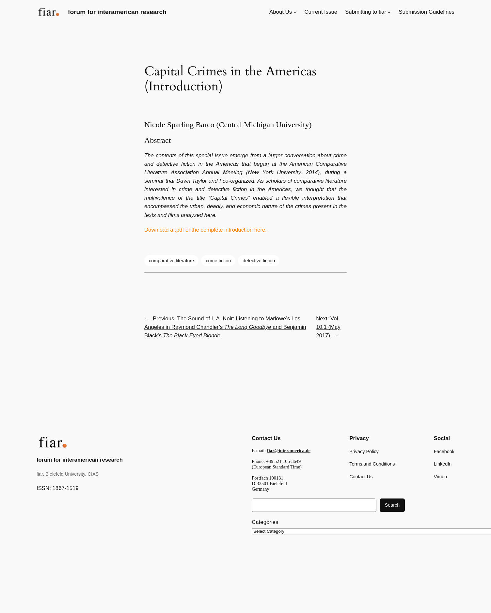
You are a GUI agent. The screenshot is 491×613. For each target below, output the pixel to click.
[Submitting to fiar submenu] (389, 12)
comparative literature (171, 260)
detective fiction (259, 260)
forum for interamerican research (117, 11)
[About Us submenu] (294, 12)
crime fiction (218, 260)
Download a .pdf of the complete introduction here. (205, 230)
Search (392, 505)
